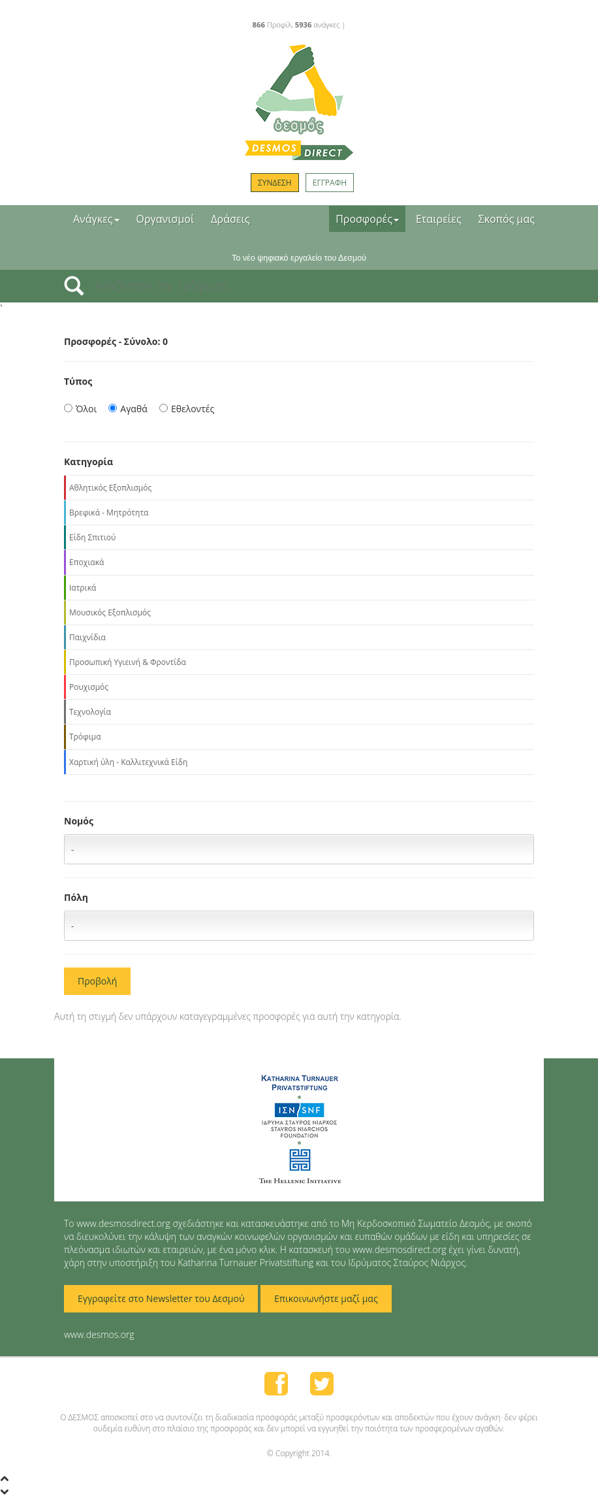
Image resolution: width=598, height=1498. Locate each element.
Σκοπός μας (507, 219)
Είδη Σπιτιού (92, 537)
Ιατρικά (82, 587)
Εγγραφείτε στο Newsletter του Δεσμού (161, 1298)
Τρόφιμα (85, 736)
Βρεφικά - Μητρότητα (108, 512)
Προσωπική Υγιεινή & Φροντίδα (127, 662)
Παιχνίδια (87, 637)
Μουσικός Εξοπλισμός (110, 612)
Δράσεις (230, 219)
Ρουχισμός (88, 686)
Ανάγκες (96, 219)
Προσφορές (367, 219)
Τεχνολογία (90, 711)
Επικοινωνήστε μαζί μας (326, 1298)
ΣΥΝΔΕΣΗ (275, 182)
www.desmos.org (99, 1334)
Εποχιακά (86, 562)
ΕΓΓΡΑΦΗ (330, 182)
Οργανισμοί (165, 219)
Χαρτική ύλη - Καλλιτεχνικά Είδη (128, 762)
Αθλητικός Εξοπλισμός (110, 487)
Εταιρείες (439, 219)
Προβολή (97, 981)
